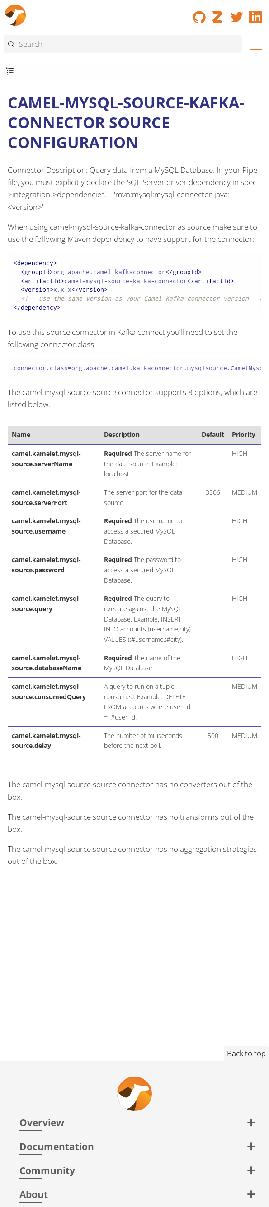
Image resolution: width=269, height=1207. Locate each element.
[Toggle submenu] (9, 71)
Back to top (246, 1053)
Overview (41, 1122)
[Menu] (253, 44)
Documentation (56, 1146)
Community (47, 1170)
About (33, 1194)
